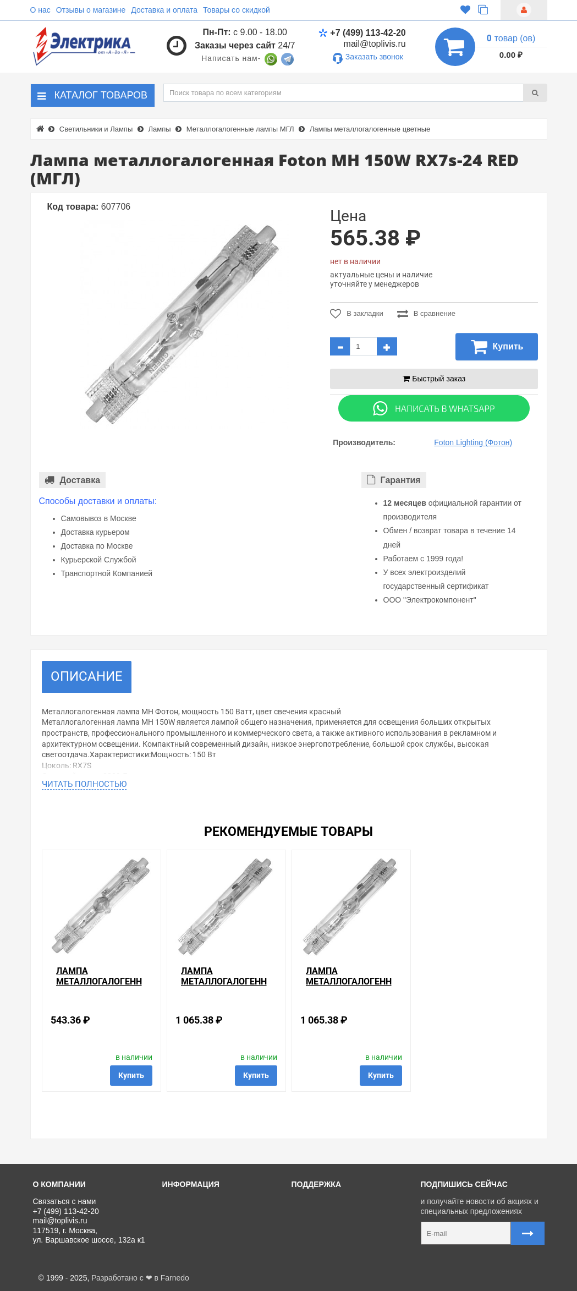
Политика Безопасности (209, 1250)
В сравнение (426, 313)
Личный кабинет (325, 1214)
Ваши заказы (319, 1238)
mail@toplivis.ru (375, 43)
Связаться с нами (327, 1201)
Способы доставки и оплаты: (98, 501)
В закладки (356, 313)
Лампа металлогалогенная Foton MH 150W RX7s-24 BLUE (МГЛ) (224, 987)
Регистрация (318, 1226)
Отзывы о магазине (90, 10)
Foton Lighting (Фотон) (473, 442)
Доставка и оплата (164, 10)
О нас (40, 10)
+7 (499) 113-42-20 (361, 32)
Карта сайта (317, 1250)
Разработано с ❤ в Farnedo (140, 1277)
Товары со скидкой (236, 10)
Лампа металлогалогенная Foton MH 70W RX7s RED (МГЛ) (99, 987)
